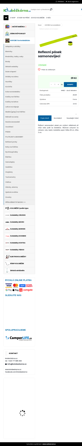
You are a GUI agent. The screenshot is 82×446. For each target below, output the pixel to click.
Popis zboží (44, 118)
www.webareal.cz (49, 444)
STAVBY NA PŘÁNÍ (23, 18)
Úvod (39, 25)
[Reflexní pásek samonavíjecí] (58, 40)
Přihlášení (61, 2)
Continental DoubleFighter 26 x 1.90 (24, 407)
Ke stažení (58, 118)
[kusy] (54, 84)
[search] (51, 9)
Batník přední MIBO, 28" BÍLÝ (24, 427)
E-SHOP (12, 18)
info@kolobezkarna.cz (16, 364)
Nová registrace (73, 2)
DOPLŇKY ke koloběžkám (52, 25)
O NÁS (48, 18)
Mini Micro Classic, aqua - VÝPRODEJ (24, 387)
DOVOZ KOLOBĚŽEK (38, 18)
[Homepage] (6, 18)
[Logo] (17, 9)
